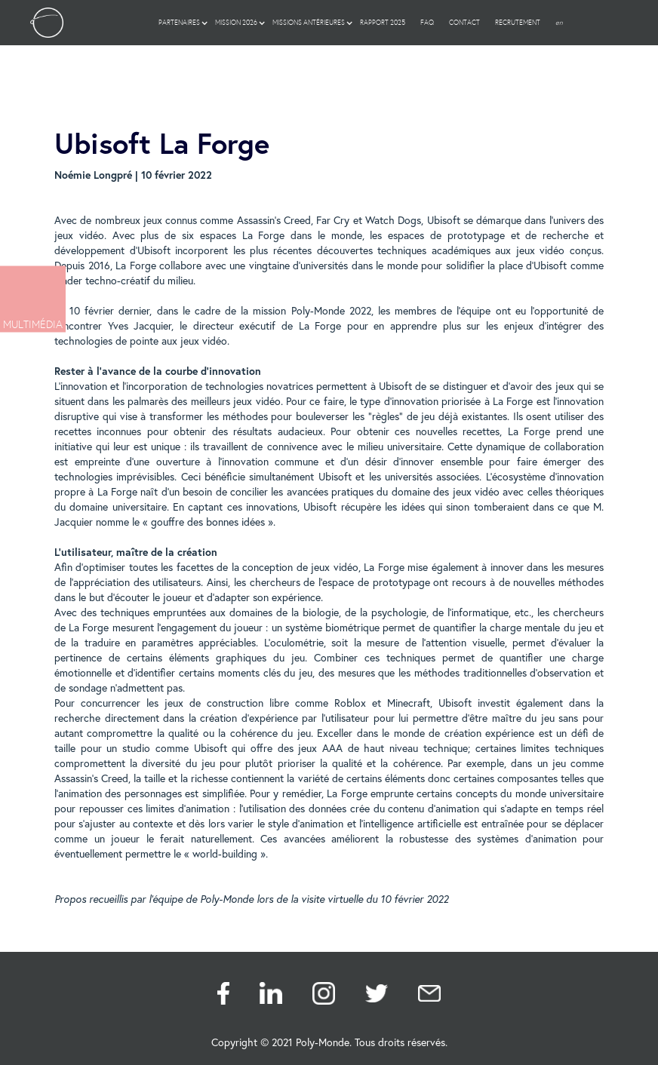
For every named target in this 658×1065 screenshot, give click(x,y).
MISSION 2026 (236, 22)
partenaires (179, 22)
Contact (464, 22)
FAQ (427, 22)
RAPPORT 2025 (382, 22)
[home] (46, 23)
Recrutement (517, 22)
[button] (179, 22)
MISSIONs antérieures (308, 22)
